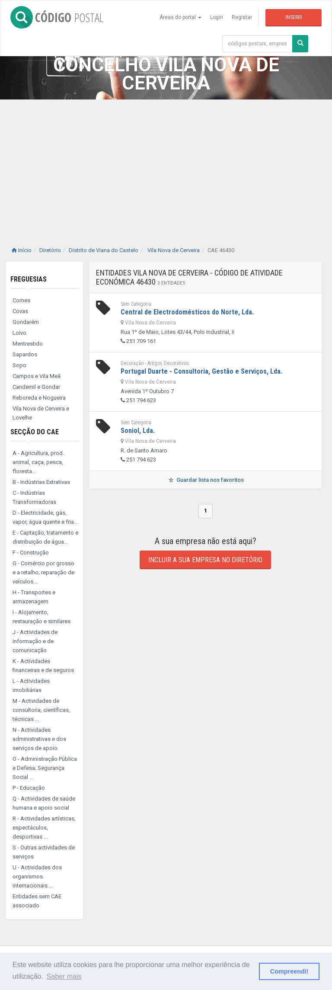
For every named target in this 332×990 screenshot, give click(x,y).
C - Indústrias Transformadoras (34, 497)
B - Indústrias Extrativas (41, 482)
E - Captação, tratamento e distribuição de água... (45, 537)
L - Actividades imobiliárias (31, 685)
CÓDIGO (56, 17)
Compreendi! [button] (289, 971)
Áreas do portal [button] (180, 17)
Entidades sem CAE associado (37, 901)
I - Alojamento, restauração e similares (41, 617)
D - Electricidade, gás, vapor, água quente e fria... (45, 517)
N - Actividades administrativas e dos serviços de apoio (39, 739)
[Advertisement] (166, 164)
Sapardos (25, 354)
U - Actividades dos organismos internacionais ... (37, 876)
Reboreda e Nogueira (39, 397)
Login (216, 17)
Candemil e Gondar (36, 387)
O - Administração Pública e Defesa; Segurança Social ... (45, 768)
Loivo (19, 333)
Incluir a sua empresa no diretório (205, 560)
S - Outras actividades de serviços (44, 852)
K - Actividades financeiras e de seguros (43, 665)
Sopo (19, 365)
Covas (20, 311)
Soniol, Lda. (138, 430)
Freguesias (28, 279)
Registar (242, 17)
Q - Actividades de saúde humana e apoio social (44, 803)
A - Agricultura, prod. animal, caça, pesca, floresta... (38, 462)
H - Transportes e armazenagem (34, 597)
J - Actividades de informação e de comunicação (35, 641)
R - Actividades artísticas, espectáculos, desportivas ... (44, 827)
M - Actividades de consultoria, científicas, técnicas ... (41, 710)
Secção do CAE (34, 432)
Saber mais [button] (64, 976)
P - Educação (29, 788)
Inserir (293, 17)
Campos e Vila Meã (37, 376)
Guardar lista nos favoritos (205, 480)
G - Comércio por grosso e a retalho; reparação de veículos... (43, 572)
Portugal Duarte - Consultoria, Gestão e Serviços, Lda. (201, 371)
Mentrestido (28, 343)
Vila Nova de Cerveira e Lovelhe (41, 413)
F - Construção (31, 552)
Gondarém (26, 322)
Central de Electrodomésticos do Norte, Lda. (187, 312)
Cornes (21, 300)
